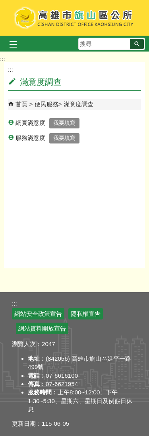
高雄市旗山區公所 (74, 18)
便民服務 (46, 104)
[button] (137, 44)
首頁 (21, 104)
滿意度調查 (78, 104)
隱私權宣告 (86, 313)
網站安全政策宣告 (38, 313)
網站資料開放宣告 (42, 328)
